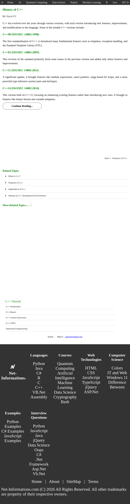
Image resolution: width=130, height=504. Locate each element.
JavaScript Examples (13, 438)
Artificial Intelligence (65, 375)
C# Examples (13, 431)
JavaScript (91, 377)
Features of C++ (15, 183)
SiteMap (74, 481)
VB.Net (38, 392)
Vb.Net (39, 473)
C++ (39, 387)
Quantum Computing (65, 366)
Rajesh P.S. (11, 16)
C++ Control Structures (16, 318)
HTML (91, 368)
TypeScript (91, 382)
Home (37, 481)
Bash (65, 401)
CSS (91, 372)
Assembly (39, 397)
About (54, 481)
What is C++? (14, 176)
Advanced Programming (16, 329)
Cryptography (65, 397)
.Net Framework (39, 461)
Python (39, 363)
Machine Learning (65, 385)
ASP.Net (91, 391)
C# (38, 373)
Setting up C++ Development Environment (27, 196)
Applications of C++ (17, 189)
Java (39, 368)
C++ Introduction (13, 307)
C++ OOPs (11, 323)
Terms (93, 481)
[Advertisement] (65, 130)
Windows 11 (117, 377)
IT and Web (117, 372)
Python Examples (13, 424)
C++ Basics (11, 312)
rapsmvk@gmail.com (73, 337)
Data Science (65, 392)
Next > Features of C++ (116, 158)
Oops (38, 449)
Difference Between (117, 384)
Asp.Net (39, 469)
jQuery (91, 387)
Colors (117, 368)
